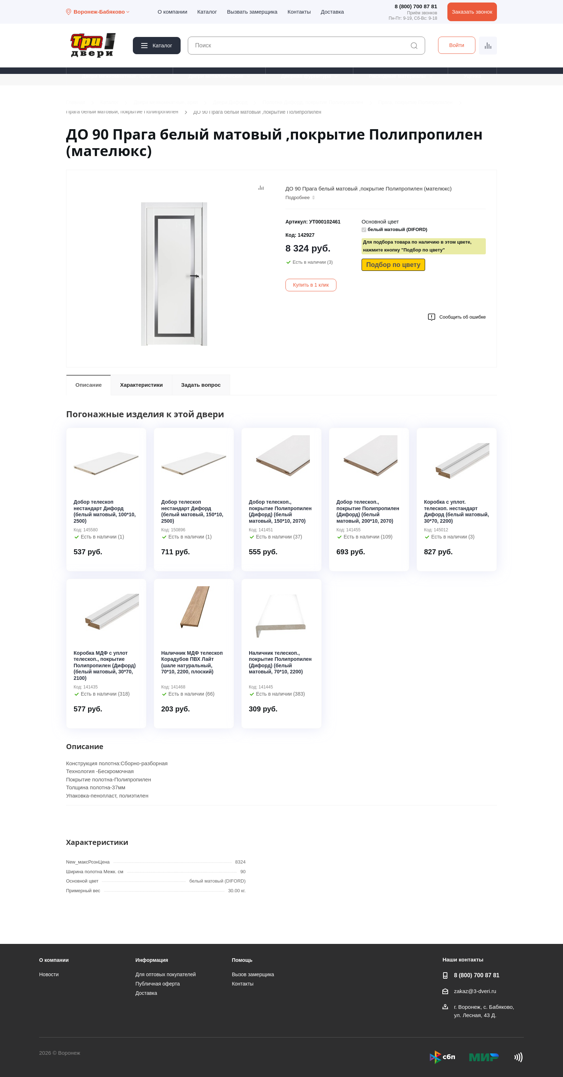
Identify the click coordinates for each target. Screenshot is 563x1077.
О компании (172, 12)
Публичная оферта (157, 984)
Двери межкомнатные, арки (116, 76)
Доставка (332, 12)
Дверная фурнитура (306, 76)
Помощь (242, 960)
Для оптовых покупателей (165, 974)
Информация (151, 960)
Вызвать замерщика (252, 12)
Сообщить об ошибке (456, 317)
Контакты (299, 12)
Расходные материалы (397, 76)
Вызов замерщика (253, 974)
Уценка (472, 76)
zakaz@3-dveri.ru (475, 991)
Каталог (207, 12)
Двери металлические (216, 76)
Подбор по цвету (393, 264)
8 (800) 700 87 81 (416, 6)
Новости (49, 974)
